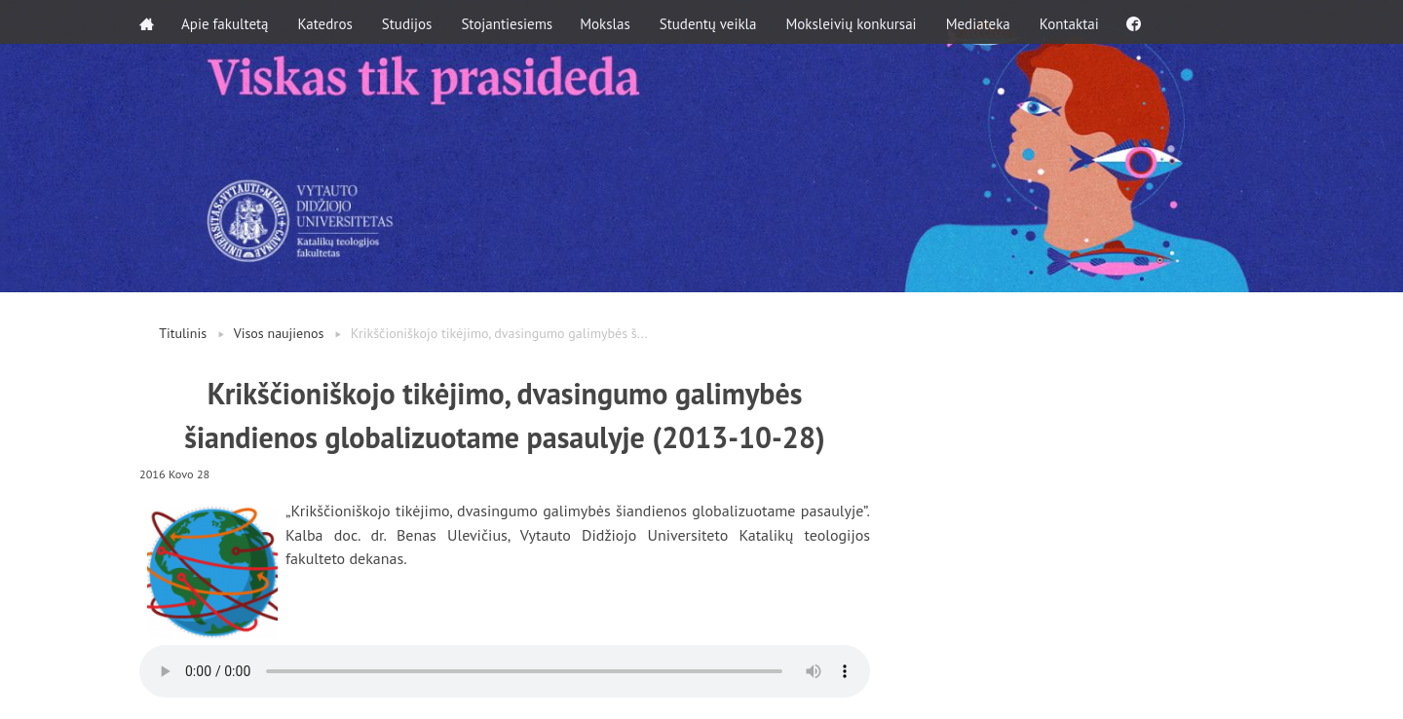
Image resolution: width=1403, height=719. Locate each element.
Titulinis (183, 333)
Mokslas (609, 22)
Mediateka (982, 22)
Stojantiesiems (508, 22)
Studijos (409, 22)
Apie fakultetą (226, 22)
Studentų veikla (712, 22)
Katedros (326, 22)
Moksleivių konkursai (854, 22)
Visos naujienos (279, 333)
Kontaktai (1073, 22)
